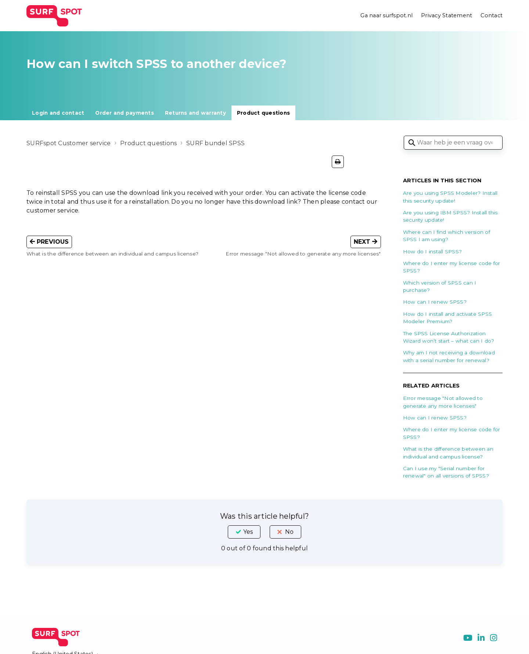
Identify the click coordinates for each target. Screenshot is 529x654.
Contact (492, 15)
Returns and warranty (195, 113)
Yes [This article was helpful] (248, 531)
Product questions (263, 113)
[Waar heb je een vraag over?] (453, 143)
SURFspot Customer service (68, 143)
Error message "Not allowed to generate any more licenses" (443, 401)
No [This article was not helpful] (289, 531)
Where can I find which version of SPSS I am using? (446, 235)
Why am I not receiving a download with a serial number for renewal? (449, 356)
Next (366, 241)
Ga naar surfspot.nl (386, 15)
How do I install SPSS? (432, 251)
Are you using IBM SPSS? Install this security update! (450, 216)
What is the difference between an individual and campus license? (448, 452)
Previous (49, 241)
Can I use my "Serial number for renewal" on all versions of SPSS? (446, 472)
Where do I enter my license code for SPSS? (451, 267)
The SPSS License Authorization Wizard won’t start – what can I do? (448, 337)
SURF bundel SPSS (215, 143)
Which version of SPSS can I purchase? (439, 286)
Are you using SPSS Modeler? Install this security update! (450, 196)
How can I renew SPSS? (435, 302)
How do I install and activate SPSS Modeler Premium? (447, 317)
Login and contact (58, 113)
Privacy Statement (446, 15)
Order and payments (124, 113)
